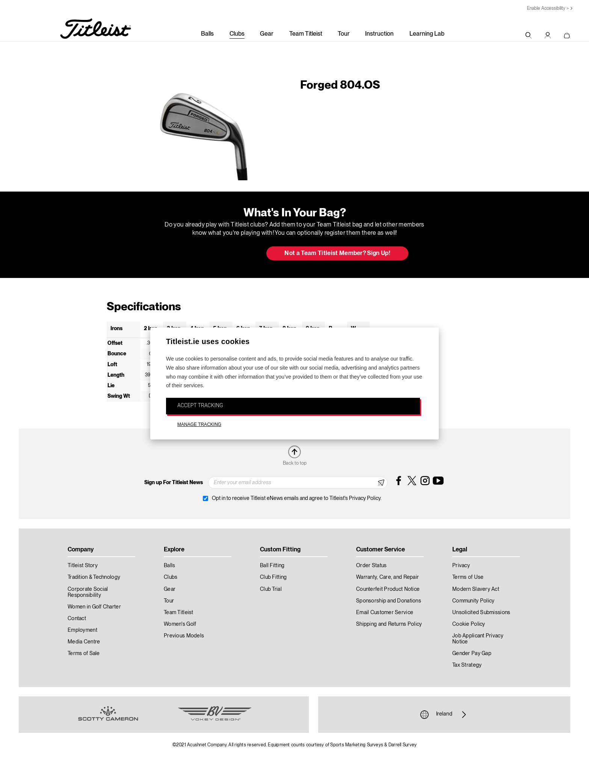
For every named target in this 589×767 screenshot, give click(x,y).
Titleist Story (83, 565)
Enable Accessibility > (548, 8)
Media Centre (84, 642)
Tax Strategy (467, 665)
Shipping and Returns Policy (389, 624)
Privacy (461, 565)
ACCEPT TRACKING (200, 405)
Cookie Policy (468, 624)
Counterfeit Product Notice (388, 589)
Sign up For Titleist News (173, 482)
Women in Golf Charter (94, 607)
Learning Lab (426, 34)
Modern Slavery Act (475, 589)
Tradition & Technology (94, 577)
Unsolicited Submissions (481, 612)
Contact (77, 618)
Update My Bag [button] (221, 254)
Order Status (371, 565)
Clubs (237, 34)
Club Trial (271, 589)
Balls (207, 34)
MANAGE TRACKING (199, 424)
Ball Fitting (272, 565)
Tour (344, 34)
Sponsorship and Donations (388, 601)
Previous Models (184, 636)
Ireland (444, 714)
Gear (266, 34)
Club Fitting (273, 577)
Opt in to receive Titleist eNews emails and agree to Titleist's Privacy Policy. (297, 498)
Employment (82, 630)
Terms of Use (467, 577)
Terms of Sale (84, 653)
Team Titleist (305, 34)
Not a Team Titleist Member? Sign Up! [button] (337, 253)
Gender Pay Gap (471, 653)
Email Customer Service (384, 612)
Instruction (379, 34)
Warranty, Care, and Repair (387, 577)
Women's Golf (180, 624)
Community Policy (473, 601)
